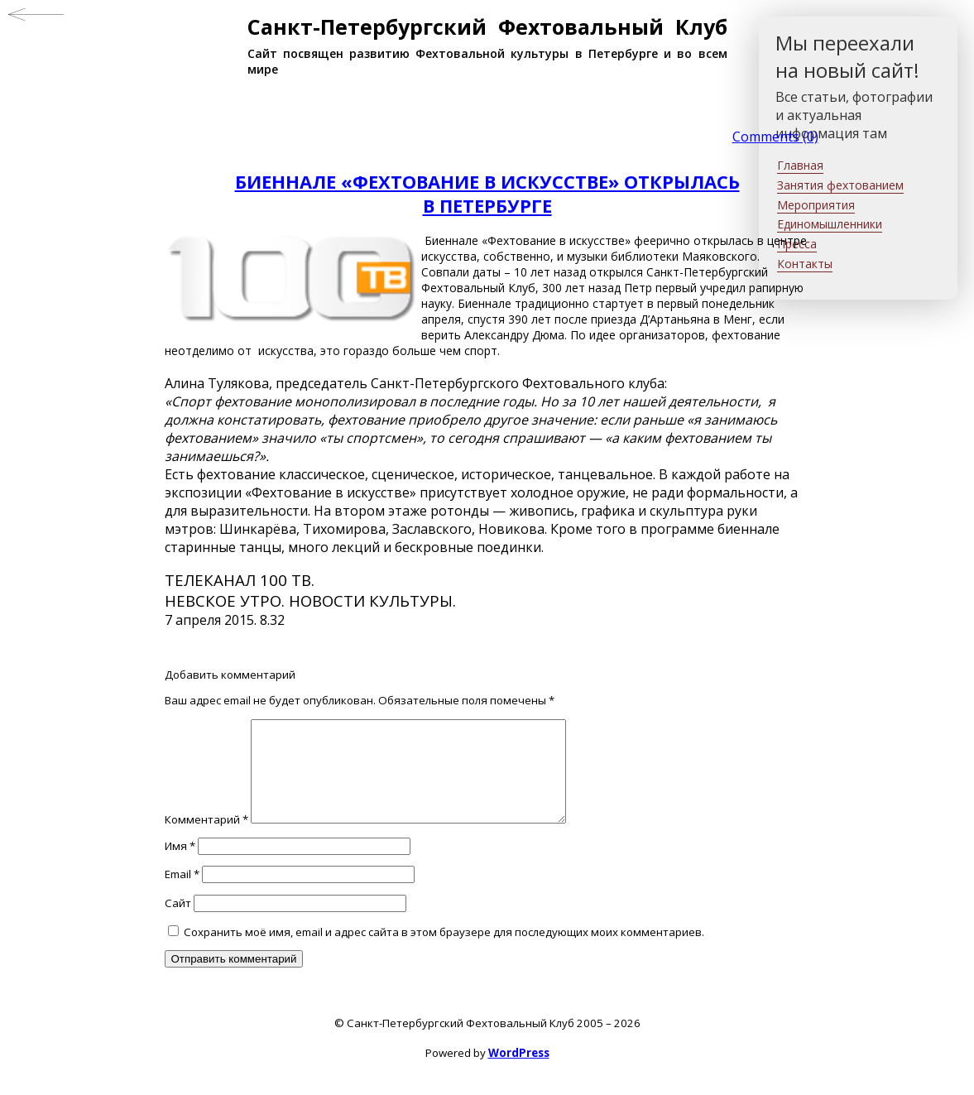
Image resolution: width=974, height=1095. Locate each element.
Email (182, 893)
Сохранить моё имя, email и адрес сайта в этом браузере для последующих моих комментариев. (444, 951)
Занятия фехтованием (840, 185)
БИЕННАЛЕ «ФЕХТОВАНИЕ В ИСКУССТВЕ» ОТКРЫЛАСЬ (487, 182)
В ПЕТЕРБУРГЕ (487, 206)
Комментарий (206, 839)
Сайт (178, 922)
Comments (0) (775, 136)
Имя (180, 865)
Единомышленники (829, 224)
